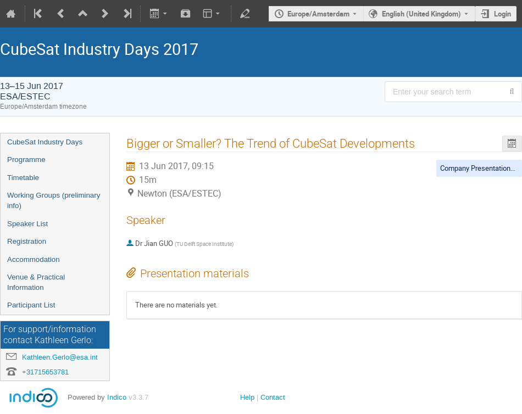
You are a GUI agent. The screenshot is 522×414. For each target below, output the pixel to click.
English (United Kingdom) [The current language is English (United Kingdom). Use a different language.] (421, 14)
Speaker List (27, 224)
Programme (26, 159)
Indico (116, 397)
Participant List (31, 305)
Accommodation (33, 259)
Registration (26, 241)
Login (502, 14)
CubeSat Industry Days (44, 142)
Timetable (23, 178)
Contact (272, 397)
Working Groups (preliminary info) (53, 200)
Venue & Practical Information (36, 282)
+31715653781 (45, 372)
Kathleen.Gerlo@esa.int (60, 357)
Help (247, 397)
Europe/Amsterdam (318, 14)
